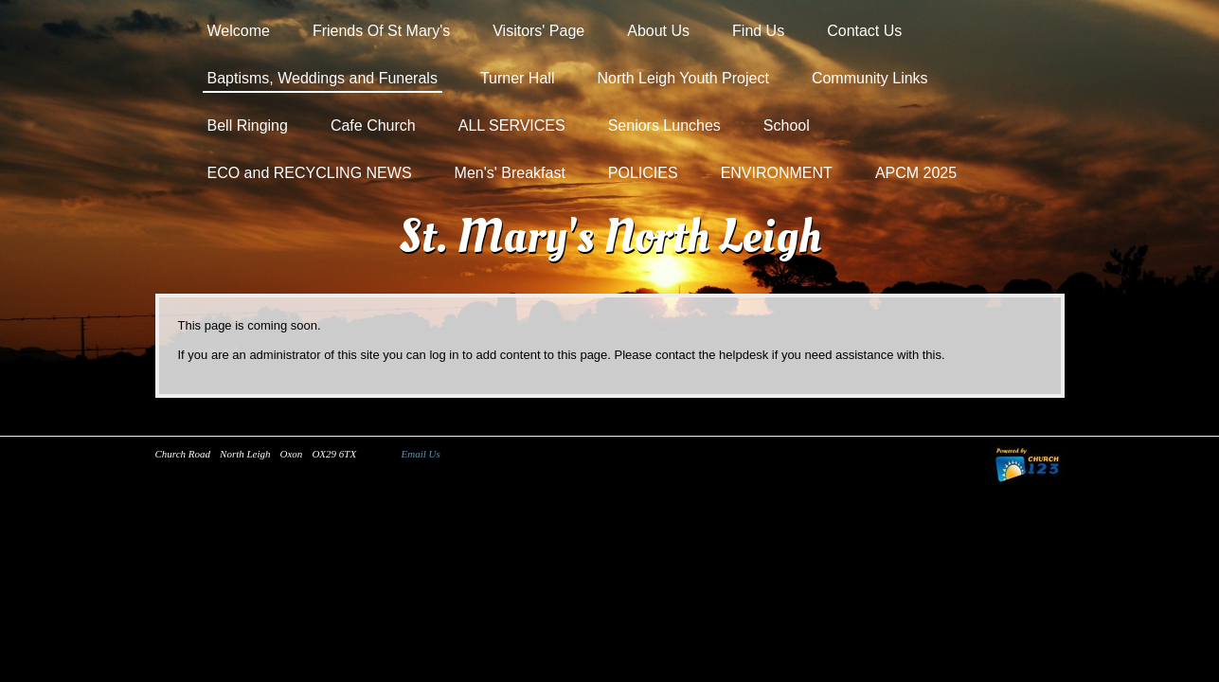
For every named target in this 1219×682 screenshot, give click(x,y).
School (786, 125)
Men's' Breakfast (510, 173)
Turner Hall (517, 78)
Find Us (758, 31)
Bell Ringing (247, 125)
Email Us (421, 453)
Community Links (870, 78)
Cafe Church (373, 125)
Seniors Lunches (664, 125)
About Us (658, 31)
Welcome (238, 31)
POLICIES (643, 173)
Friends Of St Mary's (381, 31)
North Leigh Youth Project (682, 78)
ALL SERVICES (511, 125)
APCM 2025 (916, 173)
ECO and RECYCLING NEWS (309, 173)
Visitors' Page (538, 31)
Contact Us (864, 31)
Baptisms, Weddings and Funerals (322, 78)
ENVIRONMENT (777, 173)
